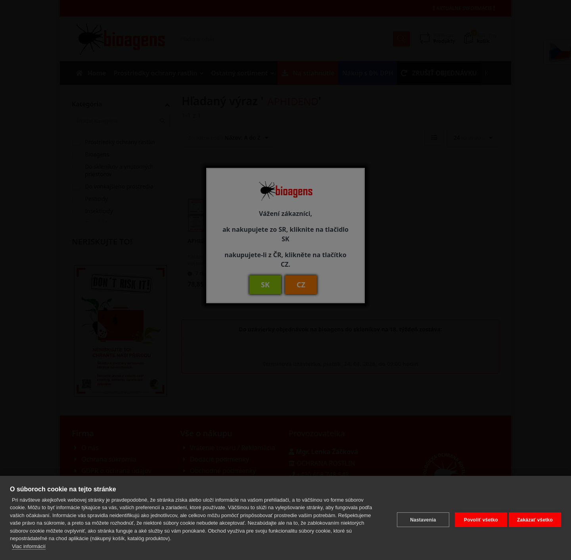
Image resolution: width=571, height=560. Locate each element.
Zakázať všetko (535, 518)
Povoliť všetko (477, 518)
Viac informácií (29, 546)
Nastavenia (419, 518)
